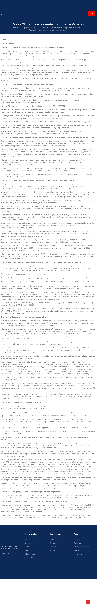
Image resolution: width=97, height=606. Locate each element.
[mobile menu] (1, 13)
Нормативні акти (29, 28)
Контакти (78, 554)
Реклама (77, 550)
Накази (28, 550)
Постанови (30, 554)
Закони (28, 543)
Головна (14, 28)
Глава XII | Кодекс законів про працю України (48, 30)
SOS (91, 14)
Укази (27, 547)
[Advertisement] (48, 592)
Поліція (53, 547)
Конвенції (29, 558)
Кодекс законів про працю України (67, 28)
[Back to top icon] (88, 602)
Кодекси (44, 28)
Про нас (77, 539)
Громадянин (55, 543)
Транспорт (54, 539)
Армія (52, 550)
